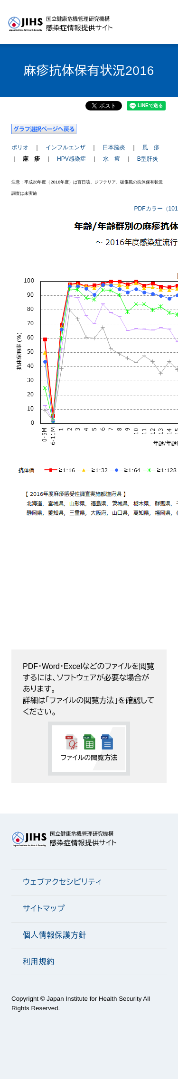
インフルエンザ (65, 147)
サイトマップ (44, 909)
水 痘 (111, 158)
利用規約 (39, 962)
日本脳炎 (114, 147)
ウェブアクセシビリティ (62, 882)
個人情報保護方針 (54, 935)
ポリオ (19, 147)
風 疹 (150, 147)
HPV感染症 (71, 158)
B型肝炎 (147, 158)
